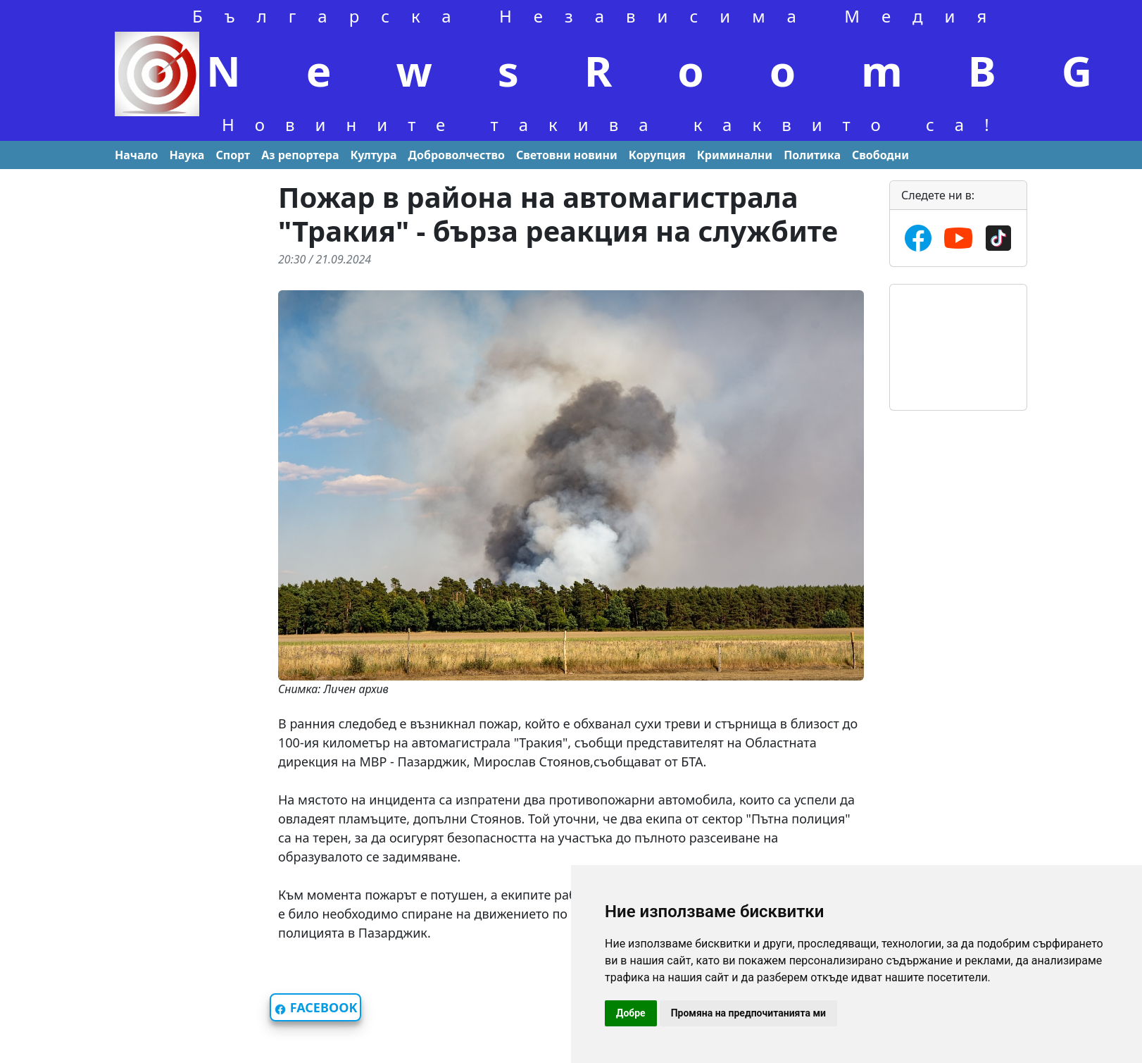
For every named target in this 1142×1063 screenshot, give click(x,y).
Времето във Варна (958, 337)
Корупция (657, 155)
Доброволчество (456, 155)
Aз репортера (300, 155)
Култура (373, 155)
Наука (187, 155)
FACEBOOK (315, 1007)
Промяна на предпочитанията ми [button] (748, 1013)
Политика (812, 155)
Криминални (735, 155)
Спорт (232, 155)
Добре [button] (631, 1013)
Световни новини (566, 155)
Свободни (880, 155)
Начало (136, 155)
